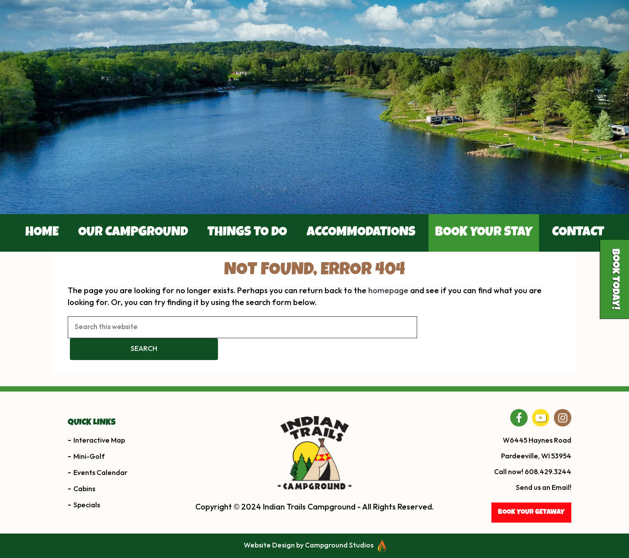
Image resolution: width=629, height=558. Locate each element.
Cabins (84, 489)
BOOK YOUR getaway (531, 512)
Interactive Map (99, 440)
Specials (86, 505)
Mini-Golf (89, 457)
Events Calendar (100, 473)
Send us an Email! (543, 488)
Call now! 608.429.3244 (532, 472)
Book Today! (614, 279)
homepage (388, 291)
